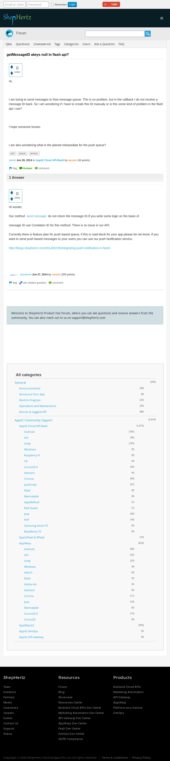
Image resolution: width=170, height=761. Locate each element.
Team (7, 686)
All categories (28, 375)
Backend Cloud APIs (127, 686)
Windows (30, 449)
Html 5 (28, 572)
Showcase (65, 697)
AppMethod (31, 502)
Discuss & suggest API (32, 412)
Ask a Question (104, 44)
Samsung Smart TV (36, 526)
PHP (26, 520)
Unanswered (42, 44)
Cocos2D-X (31, 467)
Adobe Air (30, 584)
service (34, 153)
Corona (29, 479)
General (20, 382)
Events (7, 718)
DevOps (118, 713)
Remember (61, 4)
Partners (9, 697)
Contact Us (10, 723)
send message (36, 216)
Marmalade (31, 496)
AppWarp (25, 543)
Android (29, 432)
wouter (72, 160)
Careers (8, 713)
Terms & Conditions (115, 757)
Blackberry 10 (32, 531)
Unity (27, 443)
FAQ (121, 44)
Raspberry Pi (32, 455)
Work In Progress (30, 400)
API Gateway (121, 697)
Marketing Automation (128, 692)
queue (22, 153)
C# (26, 461)
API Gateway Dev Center (74, 718)
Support (9, 728)
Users (86, 44)
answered (25, 274)
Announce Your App (32, 394)
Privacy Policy (141, 757)
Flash (27, 490)
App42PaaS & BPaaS (32, 537)
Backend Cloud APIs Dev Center (79, 707)
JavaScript (30, 484)
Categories (71, 44)
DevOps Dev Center (71, 733)
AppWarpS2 (26, 625)
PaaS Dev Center (69, 728)
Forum (21, 33)
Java (26, 514)
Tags (57, 44)
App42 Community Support (33, 420)
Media (7, 702)
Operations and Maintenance (37, 406)
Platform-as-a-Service (128, 707)
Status (7, 733)
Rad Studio (31, 508)
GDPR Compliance (70, 739)
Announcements (29, 388)
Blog (61, 692)
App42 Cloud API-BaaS (49, 160)
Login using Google (111, 3)
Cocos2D (29, 619)
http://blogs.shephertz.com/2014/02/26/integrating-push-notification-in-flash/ (60, 248)
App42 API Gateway (31, 637)
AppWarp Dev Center (72, 723)
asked (12, 160)
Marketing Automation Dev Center (81, 713)
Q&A (9, 44)
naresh (56, 274)
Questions (23, 44)
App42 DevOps (28, 631)
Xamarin (29, 473)
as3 (13, 153)
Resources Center (70, 702)
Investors (9, 692)
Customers (10, 707)
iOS (26, 438)
